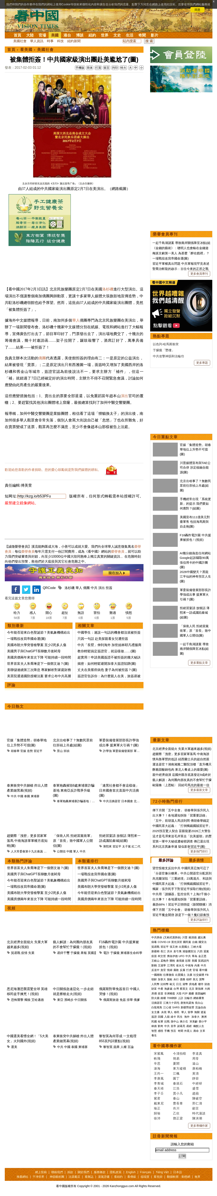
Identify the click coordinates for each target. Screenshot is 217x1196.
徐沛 (157, 1118)
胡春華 (15, 751)
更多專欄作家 (199, 1125)
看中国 (39, 18)
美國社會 (20, 41)
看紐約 (118, 1176)
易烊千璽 (63, 953)
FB (207, 974)
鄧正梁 (178, 1118)
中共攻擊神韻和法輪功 (168, 356)
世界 (104, 35)
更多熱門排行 (199, 851)
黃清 (195, 1073)
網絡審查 (198, 998)
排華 (130, 999)
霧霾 (191, 993)
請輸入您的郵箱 (182, 1144)
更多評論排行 (199, 919)
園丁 (176, 1078)
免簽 (123, 999)
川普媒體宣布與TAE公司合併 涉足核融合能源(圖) (195, 467)
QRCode (49, 588)
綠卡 (173, 1016)
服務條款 (99, 1172)
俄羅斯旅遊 (111, 999)
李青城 (159, 1083)
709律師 (172, 998)
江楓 (176, 1073)
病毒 (154, 942)
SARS (176, 1007)
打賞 (98, 67)
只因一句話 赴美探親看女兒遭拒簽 (102, 638)
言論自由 (200, 1007)
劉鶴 (154, 965)
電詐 (106, 953)
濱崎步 (69, 999)
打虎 (189, 970)
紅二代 (136, 846)
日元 (178, 984)
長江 (163, 951)
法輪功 (188, 998)
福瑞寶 (145, 1176)
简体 (90, 67)
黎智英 (108, 1047)
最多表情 (196, 860)
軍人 (76, 851)
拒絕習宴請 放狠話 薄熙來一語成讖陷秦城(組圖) (195, 612)
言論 (131, 1047)
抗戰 (167, 1021)
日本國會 (127, 801)
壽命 (196, 1030)
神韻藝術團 (57, 1176)
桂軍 (160, 1021)
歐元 (172, 984)
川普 (185, 937)
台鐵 (194, 942)
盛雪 (195, 1088)
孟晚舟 (165, 960)
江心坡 (167, 1007)
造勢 (30, 751)
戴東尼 (159, 1103)
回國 (160, 1016)
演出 (124, 396)
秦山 (176, 1098)
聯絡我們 (57, 1172)
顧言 (195, 1108)
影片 (154, 35)
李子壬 (159, 1093)
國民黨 (187, 942)
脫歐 (169, 979)
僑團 (42, 358)
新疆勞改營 (187, 1007)
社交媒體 (198, 974)
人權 (123, 1047)
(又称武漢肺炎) (172, 937)
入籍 (167, 1016)
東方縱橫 (179, 1068)
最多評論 (165, 860)
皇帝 (173, 1026)
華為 (194, 956)
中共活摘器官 (111, 801)
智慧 (154, 1030)
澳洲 (204, 1016)
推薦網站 (22, 1176)
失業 (31, 953)
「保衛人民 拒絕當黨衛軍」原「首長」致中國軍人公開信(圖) (73, 840)
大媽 (207, 988)
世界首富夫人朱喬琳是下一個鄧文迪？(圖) (38, 663)
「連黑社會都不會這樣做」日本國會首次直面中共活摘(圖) (119, 790)
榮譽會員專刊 (165, 234)
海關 (197, 1012)
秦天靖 (159, 1088)
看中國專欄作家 (167, 1046)
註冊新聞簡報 (165, 1136)
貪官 (163, 970)
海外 (187, 1016)
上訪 (180, 998)
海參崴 (168, 988)
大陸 (30, 35)
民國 (154, 1021)
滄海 (157, 1068)
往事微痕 (168, 974)
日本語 (177, 1172)
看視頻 (158, 1176)
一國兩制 (156, 974)
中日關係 (80, 999)
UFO (181, 956)
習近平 (38, 751)
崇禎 (66, 751)
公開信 (61, 851)
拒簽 (109, 588)
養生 (154, 1035)
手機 (167, 1030)
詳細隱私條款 (39, 9)
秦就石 (178, 1083)
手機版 (80, 67)
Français (145, 1172)
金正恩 (202, 956)
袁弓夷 (177, 951)
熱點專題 (161, 336)
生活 (129, 35)
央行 (176, 979)
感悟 (160, 1030)
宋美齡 (194, 1021)
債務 (182, 979)
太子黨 (126, 846)
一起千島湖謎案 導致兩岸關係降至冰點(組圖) (194, 648)
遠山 (195, 1063)
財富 (154, 988)
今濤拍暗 (179, 1053)
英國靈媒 (94, 953)
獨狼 (27, 999)
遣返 (203, 1012)
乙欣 (176, 1113)
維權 (163, 998)
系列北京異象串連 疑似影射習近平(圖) (178, 846)
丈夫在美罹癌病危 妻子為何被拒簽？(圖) (107, 670)
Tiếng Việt (162, 1172)
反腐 (182, 970)
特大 (123, 67)
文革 (202, 1030)
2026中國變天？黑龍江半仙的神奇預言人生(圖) (195, 576)
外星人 (188, 1030)
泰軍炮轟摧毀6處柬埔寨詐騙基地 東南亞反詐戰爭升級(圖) (74, 790)
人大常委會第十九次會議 (27, 851)
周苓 (195, 1058)
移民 (176, 1012)
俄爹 (137, 999)
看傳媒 (131, 1176)
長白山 (199, 1002)
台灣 (176, 988)
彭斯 (188, 960)
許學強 (107, 751)
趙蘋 (195, 1093)
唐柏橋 (197, 1068)
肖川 (176, 1108)
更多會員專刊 (199, 273)
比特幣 (165, 984)
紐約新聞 (74, 41)
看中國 (203, 970)
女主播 (155, 1012)
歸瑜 (157, 1113)
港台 (67, 35)
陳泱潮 (197, 1118)
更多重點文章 (199, 662)
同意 (197, 9)
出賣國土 (184, 946)
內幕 (197, 965)
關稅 (172, 960)
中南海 (189, 965)
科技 (60, 41)
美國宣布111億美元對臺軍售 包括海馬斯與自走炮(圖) (195, 521)
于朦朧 (75, 953)
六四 (199, 951)
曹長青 (178, 1103)
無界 (197, 1176)
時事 (50, 41)
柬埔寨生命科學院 (132, 953)
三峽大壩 (196, 946)
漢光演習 (176, 942)
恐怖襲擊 (17, 999)
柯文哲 (162, 956)
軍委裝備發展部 (123, 751)
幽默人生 (198, 1026)
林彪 (154, 1026)
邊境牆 (180, 960)
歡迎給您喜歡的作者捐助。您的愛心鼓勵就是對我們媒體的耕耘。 (53, 469)
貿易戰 (15, 953)
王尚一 (159, 1073)
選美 (14, 1047)
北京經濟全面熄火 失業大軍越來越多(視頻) (181, 748)
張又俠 (174, 946)
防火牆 (155, 998)
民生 (180, 1016)
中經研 (197, 1083)
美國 (55, 35)
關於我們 (83, 1172)
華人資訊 (36, 41)
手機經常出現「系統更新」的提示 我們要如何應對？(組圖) (195, 503)
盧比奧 (202, 937)
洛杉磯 (107, 289)
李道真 (197, 1053)
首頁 (17, 35)
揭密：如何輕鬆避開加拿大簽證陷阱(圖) (106, 663)
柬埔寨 (35, 796)
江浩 (176, 1088)
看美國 (26, 50)
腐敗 (176, 970)
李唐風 (159, 1078)
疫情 (24, 953)
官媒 (23, 751)
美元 (195, 979)
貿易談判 (204, 960)
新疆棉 (155, 951)
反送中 (155, 970)
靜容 (195, 1078)
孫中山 (175, 1021)
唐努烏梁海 (187, 1002)
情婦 (169, 970)
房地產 (193, 984)
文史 (117, 35)
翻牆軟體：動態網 (178, 1176)
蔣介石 (184, 1021)
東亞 (60, 999)
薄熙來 (107, 846)
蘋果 (116, 1047)
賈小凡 (178, 1093)
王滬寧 (162, 965)
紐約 (92, 35)
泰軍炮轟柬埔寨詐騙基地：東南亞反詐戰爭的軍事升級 (92, 801)
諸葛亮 (181, 1026)
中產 (160, 988)
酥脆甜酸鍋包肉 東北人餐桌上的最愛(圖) (180, 769)
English (131, 1172)
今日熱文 (15, 706)
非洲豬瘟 (169, 993)
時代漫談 (199, 1113)
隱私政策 (115, 1172)
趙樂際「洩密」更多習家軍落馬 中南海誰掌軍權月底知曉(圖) (27, 840)
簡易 (176, 1058)
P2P (185, 993)
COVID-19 (164, 942)
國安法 (203, 942)
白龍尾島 (156, 1007)
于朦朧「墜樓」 (164, 350)
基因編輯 (200, 993)
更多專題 (202, 362)
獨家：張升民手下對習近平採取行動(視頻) (181, 889)
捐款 (70, 1172)
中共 (94, 588)
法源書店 (74, 1176)
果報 (84, 953)
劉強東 (199, 988)
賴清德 (193, 937)
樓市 (201, 984)
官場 (42, 35)
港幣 (185, 984)
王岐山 (155, 960)
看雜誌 (89, 1176)
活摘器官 (156, 1002)
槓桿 (189, 979)
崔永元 (180, 965)
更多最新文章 (199, 790)
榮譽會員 (28, 551)
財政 (207, 984)
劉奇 (160, 1026)
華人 (76, 320)
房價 (154, 993)
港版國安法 (189, 951)
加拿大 (162, 979)
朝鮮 (154, 979)
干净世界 (38, 1176)
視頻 (11, 908)
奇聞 (142, 35)
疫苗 (154, 956)
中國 (20, 796)
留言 (106, 67)
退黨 (206, 951)
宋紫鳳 (159, 1053)
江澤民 (171, 965)
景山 (60, 751)
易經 (189, 1026)
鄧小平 (203, 1021)
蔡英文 (184, 988)
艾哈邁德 (37, 999)
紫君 (157, 1098)
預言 (174, 1030)
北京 (191, 988)
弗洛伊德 (172, 956)
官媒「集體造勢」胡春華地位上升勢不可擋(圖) (195, 449)
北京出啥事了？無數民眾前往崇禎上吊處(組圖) (195, 485)
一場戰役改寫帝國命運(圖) (26, 638)
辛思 (157, 1063)
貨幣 (202, 979)
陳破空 (197, 1098)
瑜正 (157, 1108)
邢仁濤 (197, 1103)
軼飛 (157, 1058)
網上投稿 (41, 1172)
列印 (115, 67)
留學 (190, 1012)
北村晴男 (139, 801)
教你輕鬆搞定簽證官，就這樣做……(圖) (106, 651)
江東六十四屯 (171, 1002)
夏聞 (176, 1063)
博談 (79, 35)
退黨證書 (104, 1176)
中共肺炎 (156, 937)
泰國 (27, 796)
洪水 (169, 951)
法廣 (189, 974)
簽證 (154, 1016)
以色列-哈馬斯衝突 (166, 344)
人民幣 (155, 984)
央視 (164, 1012)
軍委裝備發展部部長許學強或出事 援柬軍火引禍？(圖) (195, 594)
